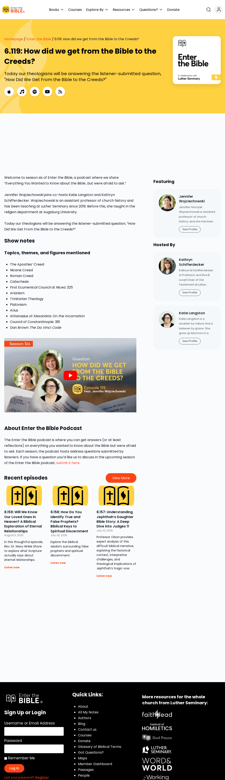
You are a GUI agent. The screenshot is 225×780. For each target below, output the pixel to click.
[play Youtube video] (70, 375)
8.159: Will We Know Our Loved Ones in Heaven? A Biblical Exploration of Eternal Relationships (23, 522)
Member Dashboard (95, 763)
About (83, 706)
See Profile (189, 229)
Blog (81, 723)
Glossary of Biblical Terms (99, 746)
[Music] (22, 91)
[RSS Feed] (60, 91)
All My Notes (88, 712)
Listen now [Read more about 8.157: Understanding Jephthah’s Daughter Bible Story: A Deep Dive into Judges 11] (104, 576)
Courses (85, 735)
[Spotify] (34, 91)
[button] (56, 10)
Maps (82, 758)
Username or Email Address (29, 723)
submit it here (67, 462)
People (84, 775)
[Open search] (208, 9)
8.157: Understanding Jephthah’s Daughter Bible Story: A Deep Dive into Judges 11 (115, 519)
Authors (84, 718)
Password (13, 740)
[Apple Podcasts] (9, 91)
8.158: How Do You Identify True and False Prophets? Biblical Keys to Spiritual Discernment (69, 522)
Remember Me (19, 758)
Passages (86, 769)
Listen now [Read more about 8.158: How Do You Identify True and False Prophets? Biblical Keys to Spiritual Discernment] (58, 563)
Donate (84, 741)
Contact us (87, 729)
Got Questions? (91, 752)
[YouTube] (47, 91)
